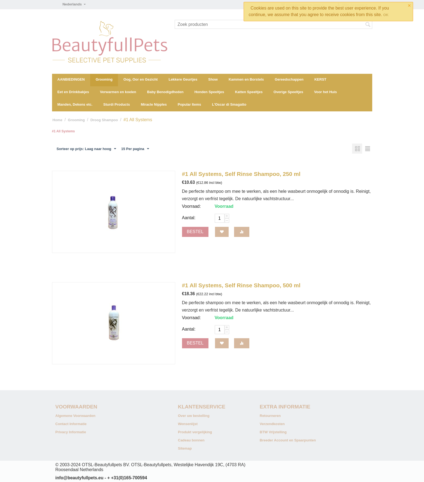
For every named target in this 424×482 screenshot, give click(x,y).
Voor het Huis (325, 92)
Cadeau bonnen (191, 440)
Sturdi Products (116, 104)
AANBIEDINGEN (71, 79)
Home (57, 120)
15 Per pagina (135, 149)
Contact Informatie (71, 424)
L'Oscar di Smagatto (229, 104)
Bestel (195, 231)
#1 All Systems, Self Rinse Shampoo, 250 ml (241, 174)
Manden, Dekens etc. (75, 104)
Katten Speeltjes (248, 92)
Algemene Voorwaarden (75, 416)
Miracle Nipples (154, 104)
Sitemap (185, 448)
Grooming (104, 79)
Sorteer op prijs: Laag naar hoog (86, 149)
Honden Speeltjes (209, 92)
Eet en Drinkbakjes (73, 92)
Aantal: (189, 217)
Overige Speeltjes (288, 92)
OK (386, 15)
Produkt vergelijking (195, 432)
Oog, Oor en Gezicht (140, 79)
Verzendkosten (272, 424)
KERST (320, 79)
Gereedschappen (289, 79)
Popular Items (189, 104)
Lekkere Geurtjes (183, 79)
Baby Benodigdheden (165, 92)
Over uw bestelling (194, 416)
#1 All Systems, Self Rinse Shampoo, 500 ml (241, 285)
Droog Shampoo (104, 120)
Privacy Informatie (70, 432)
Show (213, 79)
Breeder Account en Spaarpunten (288, 440)
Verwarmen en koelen (118, 92)
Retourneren (270, 416)
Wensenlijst (188, 424)
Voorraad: (191, 206)
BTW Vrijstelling (273, 432)
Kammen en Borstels (246, 79)
